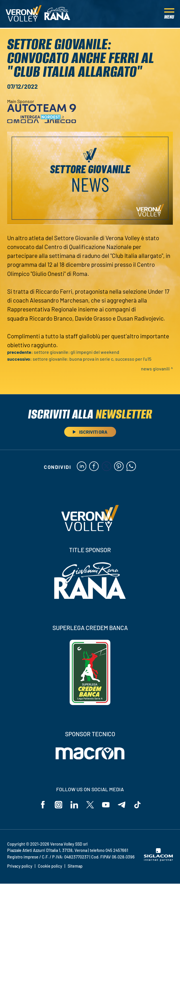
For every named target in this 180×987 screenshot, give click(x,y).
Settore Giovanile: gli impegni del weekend (76, 352)
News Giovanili (155, 368)
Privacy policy (19, 867)
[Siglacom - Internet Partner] (158, 861)
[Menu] (169, 14)
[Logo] (24, 14)
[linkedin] (81, 466)
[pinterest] (119, 466)
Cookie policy (50, 867)
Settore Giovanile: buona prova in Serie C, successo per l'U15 (92, 359)
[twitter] (106, 466)
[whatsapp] (132, 466)
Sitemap (75, 867)
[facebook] (94, 466)
